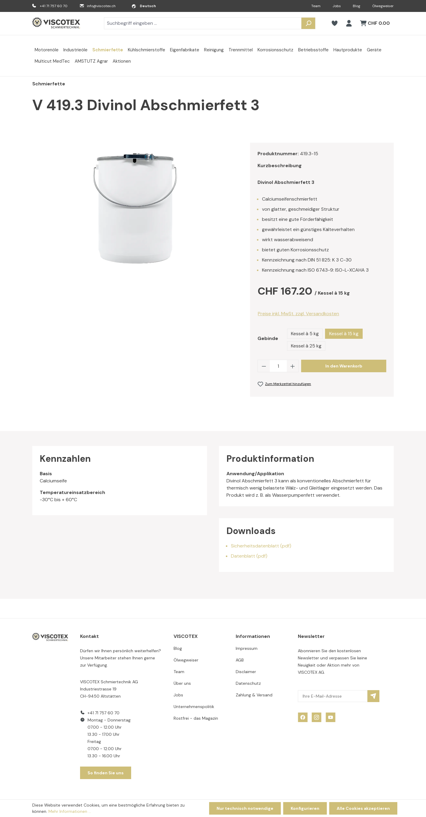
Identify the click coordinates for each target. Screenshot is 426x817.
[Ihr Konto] (349, 23)
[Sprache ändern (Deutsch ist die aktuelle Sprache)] (144, 6)
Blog (356, 6)
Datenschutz (248, 683)
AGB (240, 660)
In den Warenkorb (343, 366)
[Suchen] (308, 23)
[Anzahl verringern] (264, 366)
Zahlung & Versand (254, 695)
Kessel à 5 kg (305, 333)
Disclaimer (246, 671)
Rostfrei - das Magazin (196, 718)
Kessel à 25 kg (306, 346)
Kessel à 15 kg (343, 333)
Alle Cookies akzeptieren (363, 808)
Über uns (182, 683)
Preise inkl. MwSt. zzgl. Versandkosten (298, 313)
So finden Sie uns (106, 773)
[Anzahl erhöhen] (292, 366)
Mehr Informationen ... (69, 811)
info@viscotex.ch (101, 6)
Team (316, 6)
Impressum (247, 648)
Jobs (336, 6)
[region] (135, 207)
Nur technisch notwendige (245, 808)
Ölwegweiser (383, 6)
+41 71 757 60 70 (54, 6)
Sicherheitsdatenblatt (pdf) (261, 546)
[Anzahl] (278, 366)
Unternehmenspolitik (194, 706)
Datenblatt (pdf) (249, 556)
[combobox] (202, 23)
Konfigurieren (305, 808)
